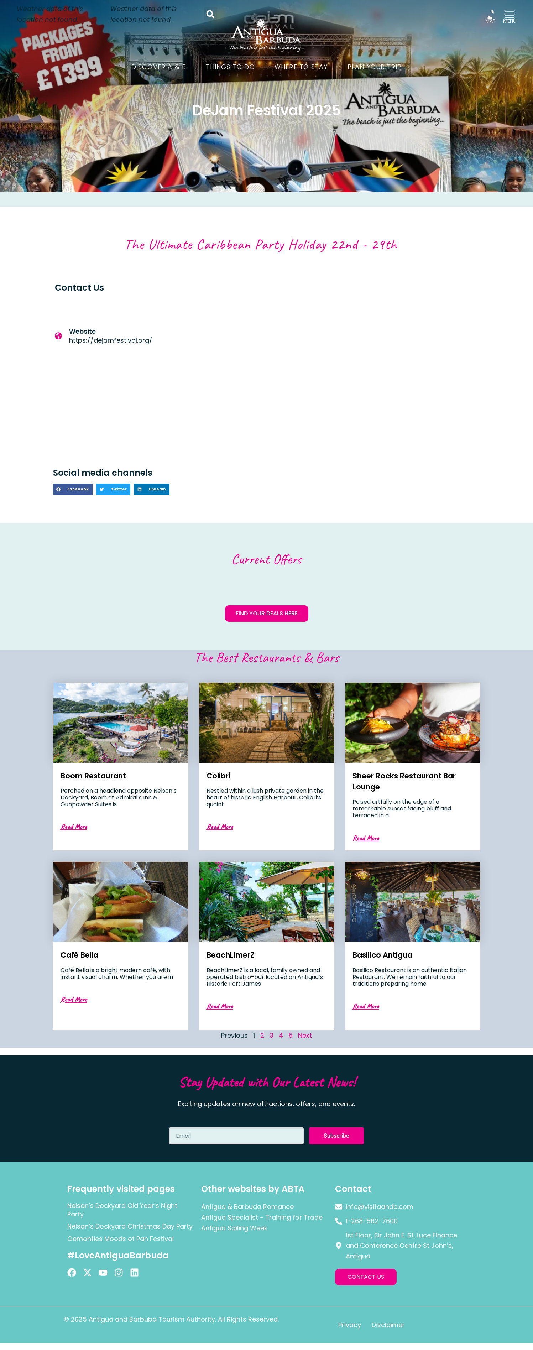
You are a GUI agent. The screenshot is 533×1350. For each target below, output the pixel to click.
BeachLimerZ (235, 954)
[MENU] (509, 14)
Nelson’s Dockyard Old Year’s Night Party (122, 1209)
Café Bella (83, 954)
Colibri (221, 775)
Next (305, 1035)
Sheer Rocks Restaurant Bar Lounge (404, 781)
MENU (509, 21)
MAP (490, 21)
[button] (210, 14)
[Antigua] (373, 367)
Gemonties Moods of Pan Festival (120, 1238)
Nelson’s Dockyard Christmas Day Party (130, 1226)
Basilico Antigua (388, 954)
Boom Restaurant (99, 775)
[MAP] (490, 14)
